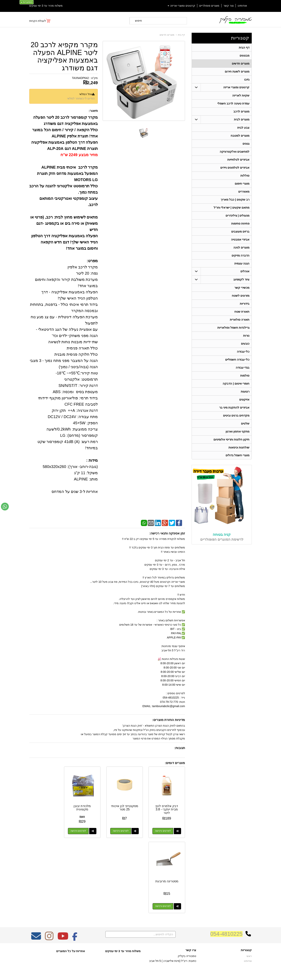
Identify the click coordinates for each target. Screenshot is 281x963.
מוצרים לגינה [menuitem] (241, 247)
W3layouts (77, 888)
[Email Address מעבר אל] (36, 861)
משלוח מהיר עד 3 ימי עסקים (46, 5)
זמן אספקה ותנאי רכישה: (167, 533)
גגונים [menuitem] (246, 143)
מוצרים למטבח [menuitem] (240, 135)
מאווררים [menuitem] (243, 191)
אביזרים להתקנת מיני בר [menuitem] (234, 407)
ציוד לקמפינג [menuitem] (241, 279)
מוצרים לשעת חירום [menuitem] (237, 71)
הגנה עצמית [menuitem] (241, 263)
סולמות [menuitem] (244, 376)
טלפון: (192, 889)
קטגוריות (240, 38)
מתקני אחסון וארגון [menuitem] (238, 431)
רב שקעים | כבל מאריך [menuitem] (235, 199)
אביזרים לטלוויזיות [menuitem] (238, 159)
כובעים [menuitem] (245, 344)
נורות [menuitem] (246, 336)
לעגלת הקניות (37, 20)
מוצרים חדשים (167, 35)
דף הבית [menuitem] (244, 47)
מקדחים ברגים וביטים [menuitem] (236, 415)
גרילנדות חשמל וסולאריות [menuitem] (233, 328)
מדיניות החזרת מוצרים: (168, 720)
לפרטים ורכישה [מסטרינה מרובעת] (42, 829)
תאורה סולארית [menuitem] (239, 320)
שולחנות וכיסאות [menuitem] (239, 447)
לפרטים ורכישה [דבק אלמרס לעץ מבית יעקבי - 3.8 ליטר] (164, 829)
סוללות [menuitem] (244, 175)
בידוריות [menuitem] (244, 304)
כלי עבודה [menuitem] (243, 352)
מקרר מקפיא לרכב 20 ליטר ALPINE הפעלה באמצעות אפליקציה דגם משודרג (64, 56)
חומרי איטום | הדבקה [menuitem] (236, 384)
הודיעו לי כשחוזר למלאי (81, 98)
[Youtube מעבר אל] (62, 861)
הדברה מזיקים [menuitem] (240, 255)
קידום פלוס (134, 957)
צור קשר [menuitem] (228, 5)
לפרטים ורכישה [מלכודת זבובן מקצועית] (83, 829)
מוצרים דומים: (175, 763)
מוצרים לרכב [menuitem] (241, 111)
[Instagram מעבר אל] (49, 861)
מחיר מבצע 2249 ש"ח (79, 155)
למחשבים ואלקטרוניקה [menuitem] (234, 151)
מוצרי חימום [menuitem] (242, 183)
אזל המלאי (85, 94)
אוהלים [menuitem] (244, 271)
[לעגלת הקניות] (40, 20)
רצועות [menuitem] (245, 392)
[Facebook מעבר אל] (74, 861)
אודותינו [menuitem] (242, 5)
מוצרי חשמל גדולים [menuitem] (238, 455)
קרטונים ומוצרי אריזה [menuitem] (181, 5)
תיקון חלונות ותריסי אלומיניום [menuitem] (231, 439)
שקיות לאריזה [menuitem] (240, 95)
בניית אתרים (123, 957)
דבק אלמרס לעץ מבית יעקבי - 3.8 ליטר (168, 807)
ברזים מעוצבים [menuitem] (240, 231)
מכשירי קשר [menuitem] (241, 288)
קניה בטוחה (222, 535)
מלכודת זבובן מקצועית (86, 805)
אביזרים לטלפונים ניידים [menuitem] (235, 167)
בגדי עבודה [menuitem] (242, 368)
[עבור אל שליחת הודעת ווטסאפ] (5, 506)
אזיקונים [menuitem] (244, 399)
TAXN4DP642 (80, 78)
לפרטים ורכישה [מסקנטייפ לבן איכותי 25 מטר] (123, 829)
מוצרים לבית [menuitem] (241, 119)
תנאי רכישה (190, 895)
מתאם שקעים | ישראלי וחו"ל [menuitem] (232, 207)
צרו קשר (190, 873)
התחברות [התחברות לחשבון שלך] (26, 2)
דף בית (181, 35)
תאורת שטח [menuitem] (241, 312)
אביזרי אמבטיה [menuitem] (240, 239)
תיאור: (93, 111)
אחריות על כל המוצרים (70, 873)
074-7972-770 (180, 890)
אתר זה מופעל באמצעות (140, 957)
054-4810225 (226, 857)
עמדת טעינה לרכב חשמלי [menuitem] (233, 103)
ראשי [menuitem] (249, 878)
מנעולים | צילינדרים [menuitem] (238, 215)
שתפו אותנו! (190, 905)
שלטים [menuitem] (245, 423)
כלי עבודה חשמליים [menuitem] (237, 360)
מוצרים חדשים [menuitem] (240, 63)
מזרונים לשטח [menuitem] (240, 296)
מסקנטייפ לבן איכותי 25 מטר (127, 805)
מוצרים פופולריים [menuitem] (209, 5)
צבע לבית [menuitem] (243, 127)
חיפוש (138, 20)
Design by (70, 888)
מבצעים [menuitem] (244, 55)
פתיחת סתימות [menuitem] (240, 223)
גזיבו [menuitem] (246, 79)
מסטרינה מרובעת (46, 804)
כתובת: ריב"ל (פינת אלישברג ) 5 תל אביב (172, 883)
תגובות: (179, 748)
